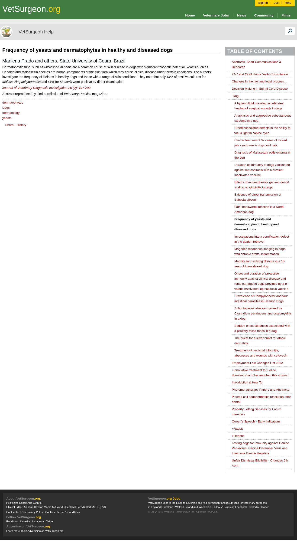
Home (190, 15)
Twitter (50, 521)
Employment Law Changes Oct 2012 (257, 363)
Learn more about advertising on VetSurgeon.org (35, 531)
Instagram (38, 521)
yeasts (6, 118)
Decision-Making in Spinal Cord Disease (260, 88)
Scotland (168, 507)
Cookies (50, 512)
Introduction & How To (247, 382)
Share (9, 125)
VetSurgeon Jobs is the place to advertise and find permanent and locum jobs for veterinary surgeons (207, 502)
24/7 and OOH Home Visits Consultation (260, 74)
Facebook (12, 521)
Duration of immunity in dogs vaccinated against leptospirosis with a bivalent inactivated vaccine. (262, 170)
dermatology (10, 112)
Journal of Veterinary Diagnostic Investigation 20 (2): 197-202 (46, 88)
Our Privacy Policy (32, 512)
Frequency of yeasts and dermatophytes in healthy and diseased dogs (256, 224)
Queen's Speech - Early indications (256, 421)
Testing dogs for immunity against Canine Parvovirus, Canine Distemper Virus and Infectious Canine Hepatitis (260, 448)
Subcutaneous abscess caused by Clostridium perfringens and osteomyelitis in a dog (263, 313)
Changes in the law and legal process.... (259, 81)
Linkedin (25, 521)
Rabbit (237, 428)
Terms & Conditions (68, 512)
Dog (235, 96)
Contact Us (12, 512)
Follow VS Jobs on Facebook (230, 507)
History (21, 125)
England (156, 507)
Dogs (6, 107)
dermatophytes (12, 102)
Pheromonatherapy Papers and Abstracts (260, 389)
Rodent (238, 436)
